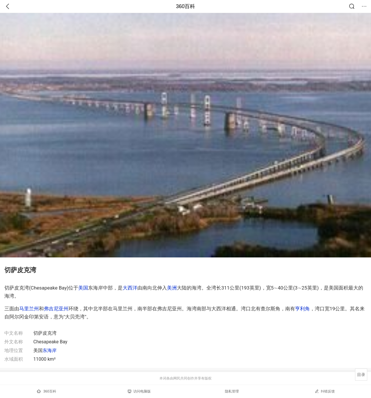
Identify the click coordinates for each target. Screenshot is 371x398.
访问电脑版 (139, 391)
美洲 (172, 288)
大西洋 (130, 288)
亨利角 (302, 309)
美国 (83, 288)
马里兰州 (29, 309)
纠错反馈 (325, 391)
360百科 (185, 6)
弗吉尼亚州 (56, 309)
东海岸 (50, 350)
